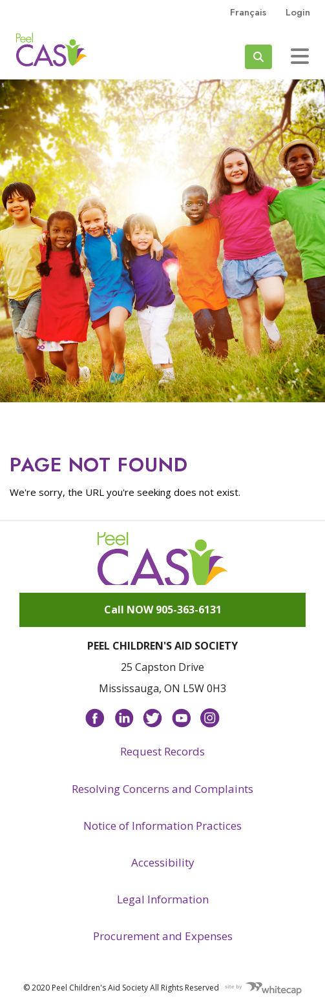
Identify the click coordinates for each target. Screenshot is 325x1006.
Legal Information (163, 899)
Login (298, 12)
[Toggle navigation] (300, 56)
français (248, 12)
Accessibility (162, 862)
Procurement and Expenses (163, 936)
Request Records (162, 751)
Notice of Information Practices (162, 825)
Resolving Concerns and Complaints (162, 788)
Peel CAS (51, 49)
